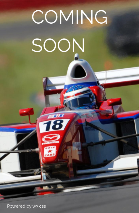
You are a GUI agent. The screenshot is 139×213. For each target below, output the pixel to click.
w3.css (39, 206)
